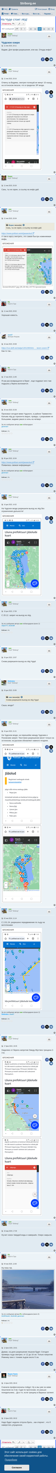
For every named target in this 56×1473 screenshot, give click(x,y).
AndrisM (12, 625)
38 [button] (44, 29)
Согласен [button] (17, 1467)
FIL (9, 302)
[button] (16, 29)
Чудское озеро (10, 42)
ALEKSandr (5, 1316)
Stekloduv (11, 681)
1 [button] (24, 29)
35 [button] (31, 29)
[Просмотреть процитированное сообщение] (23, 225)
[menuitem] (4, 9)
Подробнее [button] (11, 1460)
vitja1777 (4, 625)
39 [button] (48, 29)
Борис (10, 34)
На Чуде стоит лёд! (14, 19)
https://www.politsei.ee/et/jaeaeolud (16, 233)
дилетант (4, 426)
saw (10, 69)
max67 (10, 335)
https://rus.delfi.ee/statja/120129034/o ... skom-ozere (24, 348)
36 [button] (35, 29)
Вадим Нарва (13, 1374)
